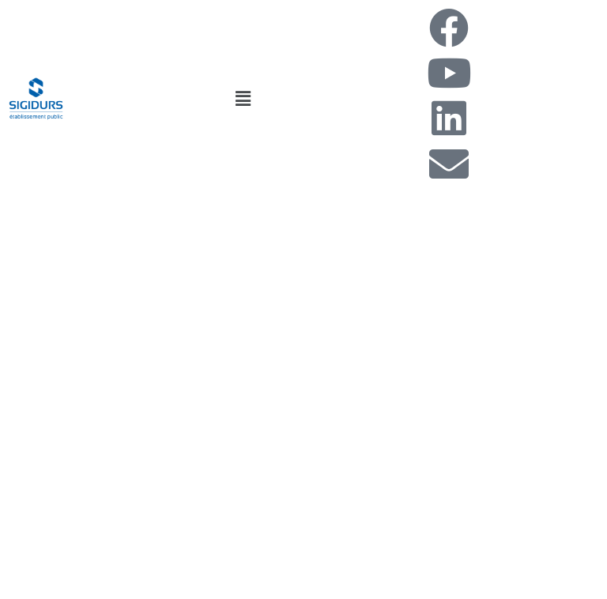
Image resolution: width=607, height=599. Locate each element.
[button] (242, 98)
